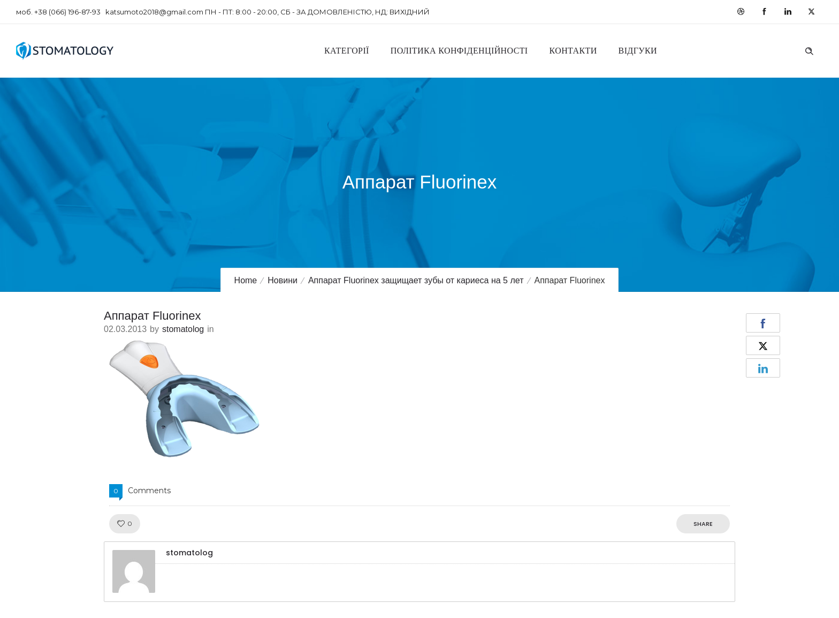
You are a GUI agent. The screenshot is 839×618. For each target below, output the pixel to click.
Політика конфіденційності (459, 50)
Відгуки (638, 50)
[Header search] (809, 50)
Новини (283, 280)
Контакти (573, 50)
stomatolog (183, 329)
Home (245, 280)
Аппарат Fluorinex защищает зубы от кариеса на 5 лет (416, 280)
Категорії (346, 50)
